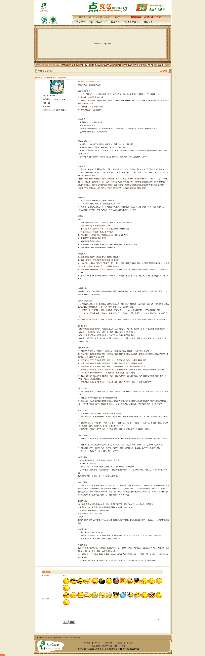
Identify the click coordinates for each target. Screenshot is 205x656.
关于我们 (87, 643)
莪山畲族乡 (49, 638)
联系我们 (97, 643)
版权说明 (130, 643)
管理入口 (108, 643)
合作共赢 (119, 643)
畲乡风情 (58, 638)
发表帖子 (163, 71)
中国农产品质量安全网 (72, 638)
